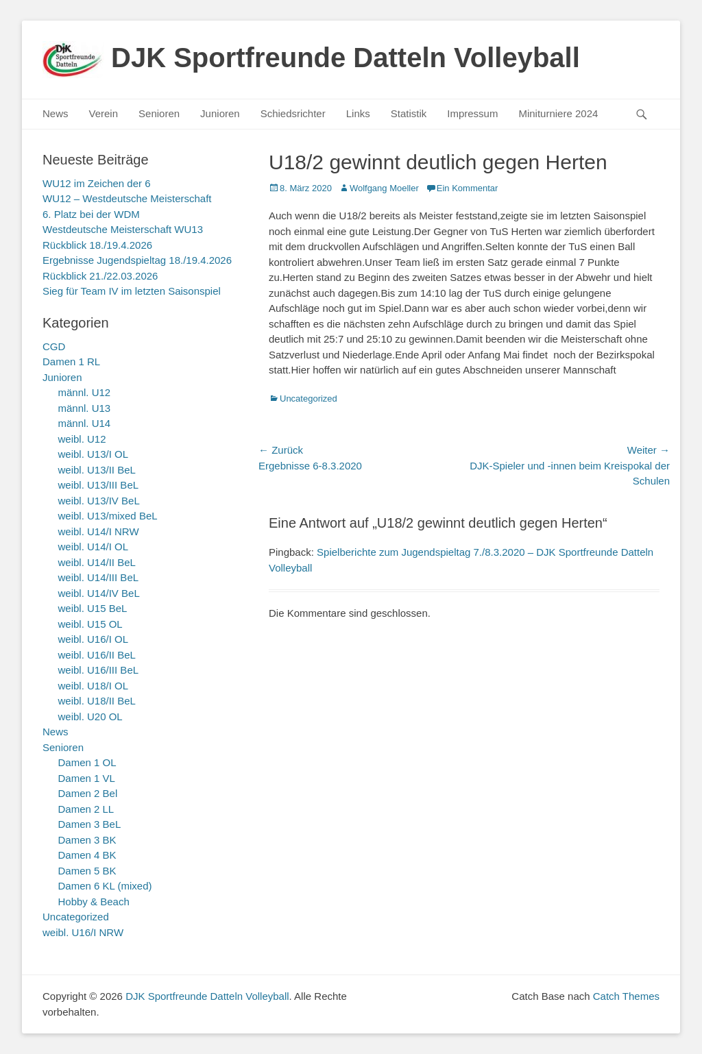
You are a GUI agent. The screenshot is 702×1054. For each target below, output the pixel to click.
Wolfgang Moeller (384, 188)
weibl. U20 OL (90, 716)
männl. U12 (84, 392)
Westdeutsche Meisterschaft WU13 (123, 229)
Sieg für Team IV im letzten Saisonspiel (132, 291)
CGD (54, 346)
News (56, 113)
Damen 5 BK (87, 871)
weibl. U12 (82, 439)
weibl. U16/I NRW (83, 932)
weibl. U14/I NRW (98, 531)
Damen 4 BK (87, 855)
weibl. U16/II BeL (97, 655)
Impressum (472, 113)
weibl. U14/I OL (93, 546)
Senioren (159, 113)
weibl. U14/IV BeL (99, 593)
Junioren (220, 113)
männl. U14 (84, 423)
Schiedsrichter (293, 113)
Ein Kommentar (467, 188)
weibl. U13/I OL (93, 454)
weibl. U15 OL (90, 624)
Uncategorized (308, 398)
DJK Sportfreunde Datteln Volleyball (345, 57)
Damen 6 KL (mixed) (105, 886)
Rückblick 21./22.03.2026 (100, 276)
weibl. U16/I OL (93, 639)
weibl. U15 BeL (93, 608)
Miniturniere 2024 (558, 113)
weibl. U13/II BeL (97, 470)
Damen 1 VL (86, 778)
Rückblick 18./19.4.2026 (97, 245)
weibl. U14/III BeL (98, 577)
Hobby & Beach (94, 901)
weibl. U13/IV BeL (99, 500)
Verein (104, 113)
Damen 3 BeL (89, 824)
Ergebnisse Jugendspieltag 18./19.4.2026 (137, 260)
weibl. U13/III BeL (98, 485)
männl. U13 (84, 408)
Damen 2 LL (86, 809)
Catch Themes (626, 996)
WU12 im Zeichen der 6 (97, 183)
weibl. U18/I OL (93, 685)
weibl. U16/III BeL (98, 670)
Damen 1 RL (71, 361)
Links (358, 113)
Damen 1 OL (87, 762)
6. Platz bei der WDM (91, 214)
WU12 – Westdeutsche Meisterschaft (127, 198)
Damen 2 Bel (88, 793)
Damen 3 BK (87, 840)
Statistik (409, 113)
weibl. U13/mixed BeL (108, 516)
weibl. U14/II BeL (97, 562)
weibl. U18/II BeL (97, 701)
